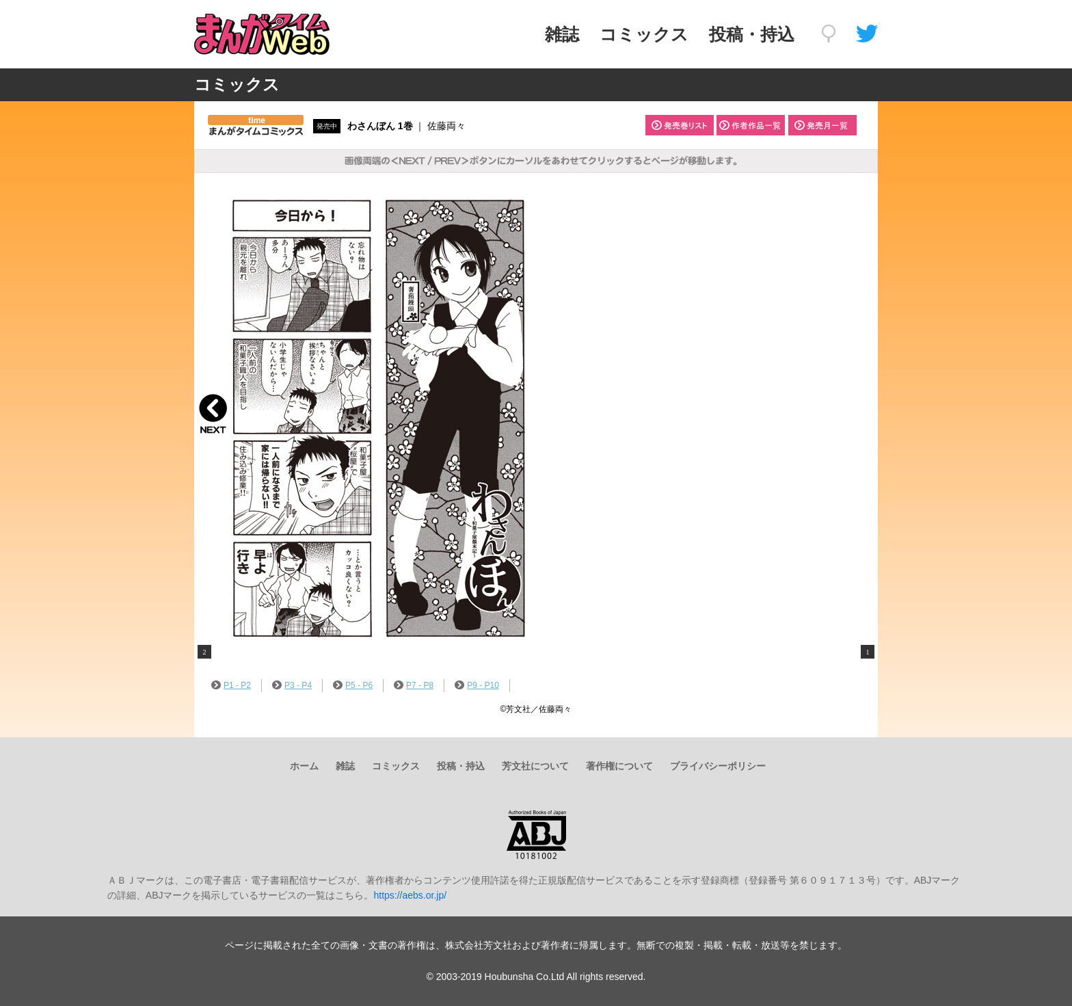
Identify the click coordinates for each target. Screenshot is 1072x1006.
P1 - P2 (231, 685)
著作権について (619, 765)
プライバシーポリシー (718, 765)
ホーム (304, 765)
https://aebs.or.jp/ (409, 895)
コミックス (644, 34)
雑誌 (562, 34)
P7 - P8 (413, 685)
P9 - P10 (477, 685)
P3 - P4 (292, 685)
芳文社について (535, 765)
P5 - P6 (353, 685)
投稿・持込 (751, 34)
